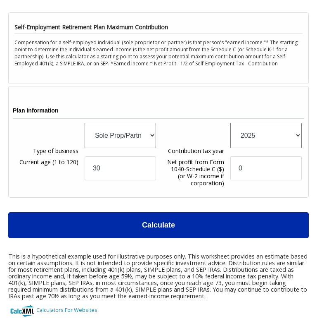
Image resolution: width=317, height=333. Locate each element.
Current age (48, 162)
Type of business (55, 151)
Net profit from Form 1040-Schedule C (195, 172)
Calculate (158, 225)
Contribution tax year (196, 151)
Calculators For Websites (66, 310)
